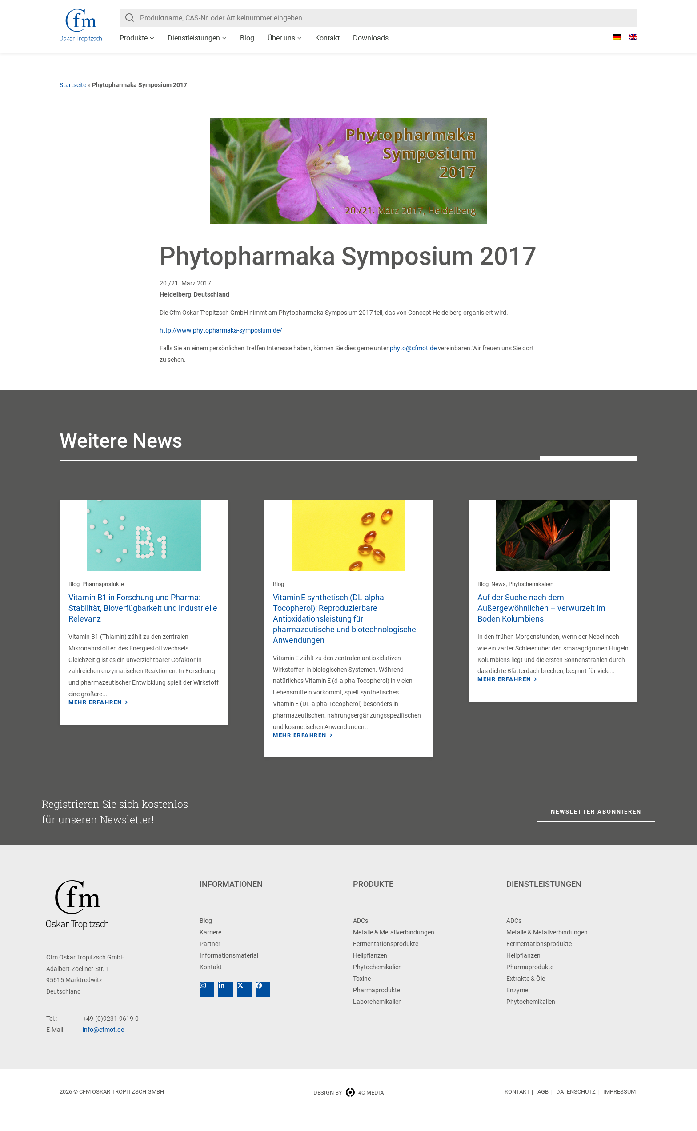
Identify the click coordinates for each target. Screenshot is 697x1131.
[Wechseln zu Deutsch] (612, 37)
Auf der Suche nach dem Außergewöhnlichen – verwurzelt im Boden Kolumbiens (541, 608)
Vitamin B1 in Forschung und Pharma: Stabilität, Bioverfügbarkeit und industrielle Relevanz (142, 608)
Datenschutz (576, 1106)
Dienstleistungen (194, 38)
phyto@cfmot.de (413, 348)
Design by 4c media (348, 1106)
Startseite (73, 84)
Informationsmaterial (229, 969)
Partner (210, 958)
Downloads (371, 38)
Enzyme (517, 1004)
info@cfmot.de (103, 1043)
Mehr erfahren (95, 702)
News (498, 584)
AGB (543, 1106)
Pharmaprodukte (103, 584)
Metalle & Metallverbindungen (393, 946)
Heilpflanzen (370, 969)
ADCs (360, 934)
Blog (247, 38)
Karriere (210, 946)
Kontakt (327, 38)
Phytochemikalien (531, 584)
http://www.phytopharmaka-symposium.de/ (221, 330)
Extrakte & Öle (525, 992)
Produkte (134, 38)
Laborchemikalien (377, 1015)
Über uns (281, 38)
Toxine (362, 992)
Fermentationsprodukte (385, 958)
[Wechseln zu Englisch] (629, 37)
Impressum (619, 1106)
